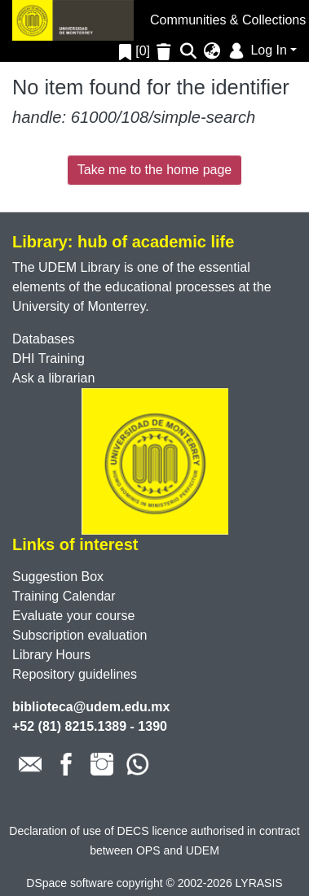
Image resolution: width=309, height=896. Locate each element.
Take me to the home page (154, 170)
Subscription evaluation (79, 635)
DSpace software (69, 882)
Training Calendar (64, 596)
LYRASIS (259, 882)
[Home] (73, 20)
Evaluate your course (73, 616)
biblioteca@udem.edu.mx (91, 707)
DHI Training (48, 358)
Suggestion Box (58, 576)
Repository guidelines (74, 674)
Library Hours (51, 655)
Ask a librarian (53, 378)
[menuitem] (212, 51)
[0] (134, 51)
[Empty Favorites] (166, 51)
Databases (43, 339)
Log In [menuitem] (256, 50)
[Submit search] (189, 51)
